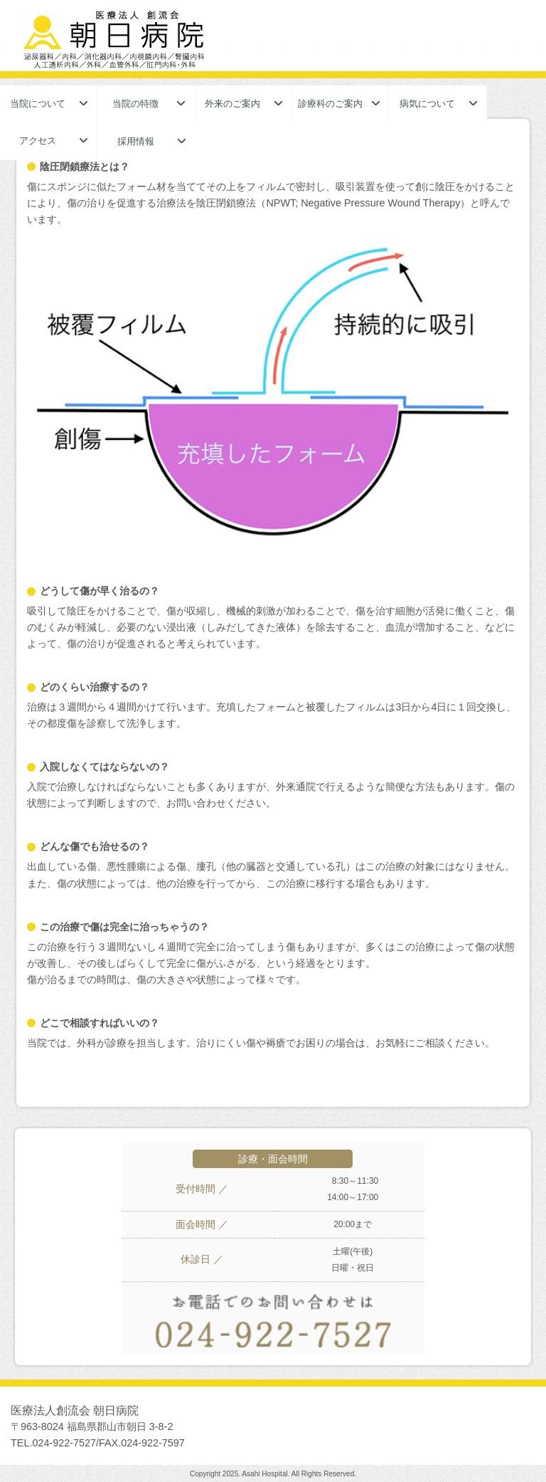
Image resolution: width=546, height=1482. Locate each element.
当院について (37, 103)
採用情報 (135, 141)
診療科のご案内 (330, 103)
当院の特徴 (135, 103)
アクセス (37, 140)
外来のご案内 (232, 103)
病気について (427, 103)
